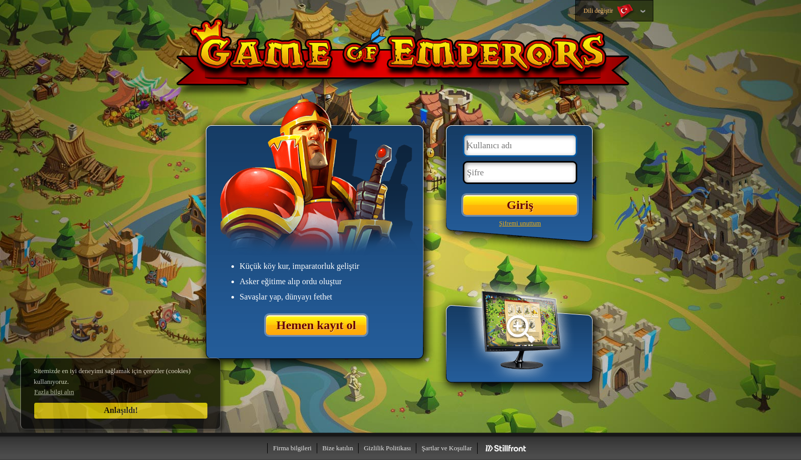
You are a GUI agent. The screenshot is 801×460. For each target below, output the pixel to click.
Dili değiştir (609, 11)
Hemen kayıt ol (316, 325)
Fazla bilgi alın (54, 392)
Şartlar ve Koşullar (446, 448)
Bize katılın (337, 448)
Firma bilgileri (292, 448)
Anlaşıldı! (121, 410)
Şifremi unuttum (520, 223)
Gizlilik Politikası (387, 448)
